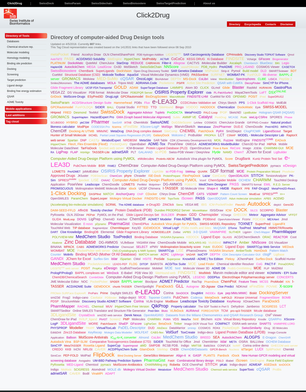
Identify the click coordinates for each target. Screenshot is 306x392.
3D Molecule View (193, 188)
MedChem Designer (213, 184)
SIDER (100, 107)
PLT (134, 152)
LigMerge (177, 254)
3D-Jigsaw (208, 286)
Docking (11, 68)
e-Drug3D (153, 204)
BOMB (287, 297)
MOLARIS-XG (198, 242)
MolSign (167, 126)
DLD (264, 71)
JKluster (83, 175)
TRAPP (90, 328)
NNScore (172, 67)
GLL (180, 286)
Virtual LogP (171, 228)
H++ (283, 194)
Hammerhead (123, 102)
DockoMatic (76, 63)
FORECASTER (210, 310)
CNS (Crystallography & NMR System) (134, 250)
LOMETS (59, 171)
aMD (143, 345)
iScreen (187, 198)
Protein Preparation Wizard (264, 171)
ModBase (172, 301)
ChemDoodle (254, 126)
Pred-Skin (154, 310)
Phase (289, 117)
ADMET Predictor (175, 281)
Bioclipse (151, 281)
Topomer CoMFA (160, 297)
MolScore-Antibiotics (128, 364)
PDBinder (111, 297)
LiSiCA (273, 79)
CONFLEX (224, 345)
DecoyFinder (253, 83)
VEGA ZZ (58, 92)
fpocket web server (112, 148)
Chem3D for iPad (253, 144)
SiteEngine (115, 59)
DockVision (124, 71)
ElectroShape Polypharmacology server (248, 277)
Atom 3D (192, 87)
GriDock (56, 96)
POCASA (259, 219)
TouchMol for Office (179, 341)
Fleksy (230, 259)
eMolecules (146, 158)
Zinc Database (80, 242)
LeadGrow (105, 67)
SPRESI (67, 180)
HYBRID (73, 122)
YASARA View (146, 242)
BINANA (56, 247)
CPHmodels (235, 54)
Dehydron (238, 306)
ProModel (277, 281)
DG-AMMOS (173, 184)
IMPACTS (286, 126)
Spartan (73, 140)
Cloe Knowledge (71, 232)
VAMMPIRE (218, 232)
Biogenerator (280, 59)
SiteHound (166, 107)
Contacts (270, 24)
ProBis (277, 369)
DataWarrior (177, 328)
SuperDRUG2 (276, 96)
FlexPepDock (192, 175)
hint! (178, 268)
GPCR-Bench (218, 349)
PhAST (103, 319)
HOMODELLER (161, 232)
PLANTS (210, 355)
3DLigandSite (64, 314)
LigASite (158, 171)
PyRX (220, 131)
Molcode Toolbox (114, 74)
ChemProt (229, 281)
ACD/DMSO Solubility (91, 59)
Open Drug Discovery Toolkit (151, 71)
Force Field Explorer (280, 360)
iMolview (89, 79)
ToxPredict (123, 237)
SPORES (276, 117)
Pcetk (244, 117)
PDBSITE (191, 184)
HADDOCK (208, 107)
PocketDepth (231, 328)
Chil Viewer (274, 315)
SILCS (254, 210)
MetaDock (212, 297)
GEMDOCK (102, 286)
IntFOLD (227, 297)
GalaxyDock (161, 135)
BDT (294, 71)
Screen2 (116, 319)
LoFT (263, 92)
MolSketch (131, 67)
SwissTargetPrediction (248, 165)
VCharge (226, 215)
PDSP (55, 301)
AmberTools (244, 250)
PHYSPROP (59, 328)
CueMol (57, 74)
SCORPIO (267, 210)
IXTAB (128, 122)
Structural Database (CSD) (83, 74)
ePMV (154, 247)
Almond (144, 337)
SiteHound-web (165, 273)
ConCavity (219, 175)
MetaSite (145, 140)
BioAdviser (162, 79)
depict (278, 204)
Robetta (175, 364)
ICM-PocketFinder (221, 204)
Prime (104, 293)
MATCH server (149, 254)
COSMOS (210, 122)
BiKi (277, 63)
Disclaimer (286, 24)
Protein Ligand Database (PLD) (167, 148)
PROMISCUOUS (62, 188)
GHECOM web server (284, 345)
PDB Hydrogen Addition (150, 54)
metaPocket (60, 54)
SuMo (177, 117)
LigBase (279, 254)
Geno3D (288, 204)
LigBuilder (281, 152)
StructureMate (71, 301)
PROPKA (210, 135)
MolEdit (281, 102)
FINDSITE (235, 58)
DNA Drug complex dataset (144, 131)
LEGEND (199, 277)
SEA (217, 337)
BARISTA (157, 264)
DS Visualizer (77, 92)
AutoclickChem (75, 67)
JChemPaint (245, 259)
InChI (77, 349)
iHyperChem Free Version (132, 306)
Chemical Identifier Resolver (236, 264)
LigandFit (279, 224)
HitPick (272, 144)
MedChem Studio (93, 236)
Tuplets (160, 112)
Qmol (291, 54)
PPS (242, 102)
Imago (247, 148)
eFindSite (131, 126)
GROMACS (72, 79)
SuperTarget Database (154, 87)
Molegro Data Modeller (118, 332)
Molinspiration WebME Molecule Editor (101, 188)
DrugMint (197, 293)
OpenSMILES (60, 198)
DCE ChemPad (193, 364)
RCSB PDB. (171, 345)
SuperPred (263, 224)
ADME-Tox (157, 144)
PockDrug (221, 117)
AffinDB (83, 210)
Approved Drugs (63, 175)
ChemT (239, 152)
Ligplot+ (248, 232)
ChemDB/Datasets (194, 349)
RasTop (197, 281)
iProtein (182, 214)
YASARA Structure (222, 250)
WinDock (113, 273)
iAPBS (187, 232)
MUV (109, 306)
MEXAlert (273, 219)
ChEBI (175, 349)
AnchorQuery (126, 194)
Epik (258, 107)
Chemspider (209, 215)
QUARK (203, 171)
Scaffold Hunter (285, 259)
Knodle (262, 319)
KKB (68, 349)
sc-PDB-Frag (175, 171)
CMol (137, 259)
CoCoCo (178, 59)
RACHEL (83, 306)
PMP (126, 319)
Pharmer (100, 122)
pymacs (276, 165)
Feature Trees (248, 281)
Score (229, 158)
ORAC (267, 237)
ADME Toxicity (15, 102)
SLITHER (235, 232)
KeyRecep (234, 301)
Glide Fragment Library (67, 87)
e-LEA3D (165, 101)
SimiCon (56, 355)
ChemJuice (107, 63)
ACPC (165, 254)
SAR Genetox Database (187, 71)
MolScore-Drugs (75, 96)
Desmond (80, 112)
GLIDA (57, 219)
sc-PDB (161, 152)
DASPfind (95, 194)
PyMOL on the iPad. (111, 214)
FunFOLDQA (84, 107)
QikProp (161, 306)
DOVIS (82, 219)
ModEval (255, 194)
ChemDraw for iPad (64, 319)
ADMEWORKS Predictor (103, 247)
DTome (233, 228)
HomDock (261, 250)
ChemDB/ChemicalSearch (70, 277)
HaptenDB (57, 67)
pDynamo (101, 224)
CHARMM (262, 180)
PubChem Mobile (85, 165)
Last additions (15, 115)
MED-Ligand (75, 364)
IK (189, 355)
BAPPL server (133, 281)
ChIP (140, 194)
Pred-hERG (272, 126)
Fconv (246, 219)
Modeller (76, 328)
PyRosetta (58, 214)
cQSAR (127, 78)
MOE (290, 148)
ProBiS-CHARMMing (240, 268)
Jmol (197, 341)
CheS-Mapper (262, 232)
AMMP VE (190, 117)
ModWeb (205, 273)
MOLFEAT (142, 332)
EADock (281, 140)
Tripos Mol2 (126, 83)
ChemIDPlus (141, 224)
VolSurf (172, 332)
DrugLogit (112, 96)
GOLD (121, 87)
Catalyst (205, 117)
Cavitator (97, 297)
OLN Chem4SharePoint (119, 54)
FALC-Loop (211, 112)
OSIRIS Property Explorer (180, 92)
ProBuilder (195, 135)
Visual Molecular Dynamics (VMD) (165, 74)
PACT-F (271, 264)
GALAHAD (145, 152)
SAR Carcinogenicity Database (204, 54)
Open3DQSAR (217, 198)
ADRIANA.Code (147, 83)
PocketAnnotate (99, 264)
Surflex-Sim (102, 259)
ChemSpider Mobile (222, 180)
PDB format (97, 92)
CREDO (58, 349)
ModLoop (69, 219)
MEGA (91, 67)
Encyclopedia (253, 24)
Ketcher (122, 219)
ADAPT (110, 373)
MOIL (218, 140)
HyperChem (132, 59)
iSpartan (126, 259)
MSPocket (212, 71)
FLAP (74, 152)
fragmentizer (101, 228)
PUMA (167, 319)
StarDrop (122, 63)
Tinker (178, 323)
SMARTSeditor (61, 310)
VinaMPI (98, 373)
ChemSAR (285, 337)
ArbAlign (85, 152)
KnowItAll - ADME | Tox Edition (203, 259)
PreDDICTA (175, 112)
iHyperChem (59, 144)
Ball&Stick (210, 345)
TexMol (94, 112)
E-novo (88, 224)
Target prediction (16, 80)
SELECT (142, 247)
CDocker (152, 194)
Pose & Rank (220, 148)
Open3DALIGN (239, 175)
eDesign (289, 166)
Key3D (137, 228)
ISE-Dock (155, 175)
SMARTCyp (166, 250)
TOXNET (246, 224)
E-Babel (127, 273)
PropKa (97, 268)
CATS (201, 194)
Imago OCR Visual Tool (199, 323)
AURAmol (193, 310)
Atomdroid (99, 369)
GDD (193, 214)
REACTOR (281, 237)
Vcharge (252, 59)
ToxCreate (188, 332)
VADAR (191, 254)
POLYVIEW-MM (63, 237)
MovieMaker (200, 210)
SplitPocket (274, 349)
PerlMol (142, 184)
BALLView (257, 341)
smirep (192, 328)
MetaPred (260, 228)
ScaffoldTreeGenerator (135, 268)
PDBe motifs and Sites (196, 228)
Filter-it (167, 63)
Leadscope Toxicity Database (202, 301)
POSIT (253, 96)
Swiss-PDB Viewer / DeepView (190, 152)
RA (53, 152)
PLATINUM (58, 63)
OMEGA (191, 144)
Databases (13, 41)
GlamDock (147, 349)
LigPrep (62, 152)
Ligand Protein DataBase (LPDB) (240, 332)
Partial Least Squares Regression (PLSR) (126, 135)
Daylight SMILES (122, 293)
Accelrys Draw (92, 54)
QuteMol (92, 63)
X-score (286, 286)
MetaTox (186, 319)
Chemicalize (227, 107)
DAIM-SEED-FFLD (63, 210)
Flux (147, 102)
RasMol (252, 87)
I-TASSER (171, 188)
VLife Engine (155, 301)
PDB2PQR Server (141, 92)
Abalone (57, 242)
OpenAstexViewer (229, 219)
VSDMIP (213, 194)
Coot (293, 237)
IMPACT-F (230, 242)
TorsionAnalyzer (277, 175)
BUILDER (168, 214)
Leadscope (92, 184)
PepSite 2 (286, 79)
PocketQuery (119, 144)
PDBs (138, 102)
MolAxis (66, 369)
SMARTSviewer (279, 71)
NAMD (228, 152)
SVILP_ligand (88, 319)
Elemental (108, 232)
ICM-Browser (135, 148)
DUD (151, 328)
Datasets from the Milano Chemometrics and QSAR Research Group (215, 315)
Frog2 (66, 297)
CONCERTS (285, 277)
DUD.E (239, 126)
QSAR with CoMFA (230, 83)
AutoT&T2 (57, 59)
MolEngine (243, 140)
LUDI (259, 349)
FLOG (133, 264)
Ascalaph (236, 63)
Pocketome (167, 83)
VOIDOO (192, 107)
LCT (221, 135)
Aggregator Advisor (140, 112)
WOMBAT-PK (236, 74)
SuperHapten (80, 117)
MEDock (288, 247)
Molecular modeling (18, 52)
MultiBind (214, 242)
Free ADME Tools (187, 219)
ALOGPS (252, 337)
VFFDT (292, 214)
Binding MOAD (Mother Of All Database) (106, 254)
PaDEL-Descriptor (132, 328)
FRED (67, 112)
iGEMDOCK (152, 228)
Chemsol (98, 306)
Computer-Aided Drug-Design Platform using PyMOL (93, 159)
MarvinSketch (185, 126)
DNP (83, 140)
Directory (234, 24)
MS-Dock (190, 79)
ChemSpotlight (144, 286)
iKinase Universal (246, 297)
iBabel (230, 360)
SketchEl (235, 112)
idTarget (247, 349)
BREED (205, 337)
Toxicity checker (102, 210)
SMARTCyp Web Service (264, 247)
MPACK (69, 247)
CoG (259, 264)
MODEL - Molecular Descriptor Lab (261, 135)
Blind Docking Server (130, 355)
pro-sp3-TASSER (241, 310)
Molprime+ (155, 184)
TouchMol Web (61, 228)
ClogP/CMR (252, 131)
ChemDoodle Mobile (172, 242)
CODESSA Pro (100, 126)
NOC (85, 281)
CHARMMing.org (156, 364)
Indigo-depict (128, 297)
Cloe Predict (225, 286)
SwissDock (113, 112)
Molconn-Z (179, 135)
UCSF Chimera (150, 188)
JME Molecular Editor (65, 281)
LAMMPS (177, 87)
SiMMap (190, 171)
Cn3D (118, 67)
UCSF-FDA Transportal (99, 87)
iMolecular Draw (118, 92)
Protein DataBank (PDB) (134, 210)
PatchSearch (109, 323)
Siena (179, 204)
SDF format (222, 171)
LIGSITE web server (65, 268)
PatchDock (206, 131)
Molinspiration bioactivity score (181, 247)
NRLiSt (88, 349)
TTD (154, 107)
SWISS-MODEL (275, 107)
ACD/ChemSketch (247, 237)
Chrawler (140, 175)
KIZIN (218, 319)
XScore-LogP (150, 126)
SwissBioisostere (64, 71)
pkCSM (85, 122)
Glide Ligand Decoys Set (143, 214)
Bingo (180, 107)
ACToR (165, 59)
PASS (69, 59)
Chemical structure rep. (20, 46)
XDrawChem (252, 301)
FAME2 (112, 165)
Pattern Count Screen (234, 194)
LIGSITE (174, 54)
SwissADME (160, 122)
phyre (128, 175)
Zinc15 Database (75, 332)
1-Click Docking (69, 193)
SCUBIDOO (58, 122)
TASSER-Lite (101, 152)
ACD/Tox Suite (176, 264)
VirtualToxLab (106, 328)
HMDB (225, 188)
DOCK (241, 209)
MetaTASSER (73, 345)
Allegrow (179, 63)
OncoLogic (145, 79)
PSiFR (181, 83)
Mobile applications (19, 108)
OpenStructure (200, 148)
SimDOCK (183, 293)
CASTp (94, 140)
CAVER (100, 349)
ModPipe (83, 126)
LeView (198, 122)
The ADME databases (90, 83)
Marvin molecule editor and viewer (239, 273)
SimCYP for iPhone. (276, 83)
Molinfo (69, 254)
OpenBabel (138, 144)
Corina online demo (256, 345)
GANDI (57, 258)
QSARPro (275, 319)
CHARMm (154, 319)
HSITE (147, 259)
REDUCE (137, 63)
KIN (288, 281)
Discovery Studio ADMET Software (107, 301)
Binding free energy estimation (24, 91)
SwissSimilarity (252, 328)
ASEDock (271, 364)
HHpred (56, 112)
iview (214, 79)
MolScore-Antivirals (94, 337)
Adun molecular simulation (245, 198)
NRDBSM (130, 140)
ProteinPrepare (172, 175)
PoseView (176, 144)
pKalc (224, 364)
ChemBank (86, 71)
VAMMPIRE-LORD (284, 323)
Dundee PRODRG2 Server (172, 210)
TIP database (81, 228)
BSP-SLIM (81, 341)
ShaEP (124, 323)
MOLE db (115, 369)
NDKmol (242, 286)
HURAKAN (265, 87)
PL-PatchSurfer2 (223, 92)
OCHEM (245, 180)
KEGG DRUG (196, 59)
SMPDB (155, 345)
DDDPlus (214, 277)
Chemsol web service (224, 369)
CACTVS (193, 63)
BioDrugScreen (157, 96)
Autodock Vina (61, 341)
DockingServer (274, 292)
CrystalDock (87, 315)
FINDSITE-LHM (198, 96)
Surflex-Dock (264, 259)
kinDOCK (285, 364)
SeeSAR (117, 122)
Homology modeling (18, 57)
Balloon (71, 337)
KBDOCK (193, 237)
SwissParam (60, 102)
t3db (209, 92)
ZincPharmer (222, 126)
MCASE (233, 117)
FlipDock (104, 354)
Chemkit (289, 349)
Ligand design (15, 85)
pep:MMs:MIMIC (236, 293)
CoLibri (204, 79)
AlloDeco (162, 328)
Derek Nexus (133, 315)
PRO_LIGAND (245, 67)
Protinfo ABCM (165, 158)
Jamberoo (253, 306)
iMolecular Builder (215, 63)
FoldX (171, 360)
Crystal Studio (125, 107)
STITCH (257, 175)
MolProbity (149, 59)
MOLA (111, 83)
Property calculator (184, 306)
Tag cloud (12, 121)
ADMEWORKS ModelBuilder (219, 144)
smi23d (56, 297)
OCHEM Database (279, 341)
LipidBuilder (250, 112)
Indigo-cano (81, 297)
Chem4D (109, 219)
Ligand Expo (211, 237)
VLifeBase (127, 242)
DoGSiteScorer (181, 122)
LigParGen (150, 323)
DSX (278, 92)
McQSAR (220, 228)
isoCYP (203, 254)
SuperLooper (99, 198)
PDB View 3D (144, 273)
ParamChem (80, 198)
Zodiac (177, 232)
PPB (247, 188)
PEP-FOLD (71, 355)
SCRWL (111, 204)
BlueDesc (267, 63)
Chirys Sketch (227, 102)
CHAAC (106, 180)
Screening (12, 74)
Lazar (207, 175)
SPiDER (115, 281)
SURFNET (218, 74)
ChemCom (116, 175)
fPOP (224, 112)
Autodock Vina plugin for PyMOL (200, 158)
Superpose (174, 259)
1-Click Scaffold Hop (261, 102)
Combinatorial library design (195, 360)
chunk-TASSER (123, 286)
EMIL (268, 184)
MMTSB (196, 345)
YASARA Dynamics (172, 237)
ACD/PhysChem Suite (123, 349)
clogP (267, 254)
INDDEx (210, 293)
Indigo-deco (206, 332)
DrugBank (243, 158)
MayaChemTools (246, 92)
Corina (168, 293)
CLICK (205, 87)
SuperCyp (114, 345)
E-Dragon (269, 337)
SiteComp (171, 131)
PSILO (220, 360)
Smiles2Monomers (61, 83)
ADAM (134, 87)
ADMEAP (255, 364)
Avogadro (85, 360)
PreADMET (74, 171)
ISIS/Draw (217, 210)
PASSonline (200, 74)
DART (55, 232)
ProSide (160, 259)
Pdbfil (207, 247)
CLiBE (262, 79)
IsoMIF (237, 345)
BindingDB (91, 232)
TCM (225, 310)
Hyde (216, 152)
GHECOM (240, 214)
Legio (286, 63)
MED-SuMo (108, 78)
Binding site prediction (19, 63)
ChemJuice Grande (232, 122)
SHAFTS (265, 323)
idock (133, 188)
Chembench (251, 63)
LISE (95, 180)
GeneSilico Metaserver (159, 355)
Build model (251, 71)
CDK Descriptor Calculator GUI (241, 254)
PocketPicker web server (94, 250)
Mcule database (265, 310)
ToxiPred (245, 228)
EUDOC (218, 247)
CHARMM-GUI (274, 148)
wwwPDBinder (190, 67)
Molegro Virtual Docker (126, 198)
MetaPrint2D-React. (284, 188)
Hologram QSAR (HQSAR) (277, 112)
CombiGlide (97, 277)
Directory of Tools (17, 35)
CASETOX (289, 67)
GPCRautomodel (132, 96)
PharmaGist (119, 223)
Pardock (223, 355)
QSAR (10, 96)
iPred (263, 96)
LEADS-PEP (120, 264)
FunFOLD (254, 74)
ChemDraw (128, 165)
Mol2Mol (278, 268)
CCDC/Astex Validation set (198, 102)
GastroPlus (283, 88)
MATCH (109, 194)
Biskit (254, 293)
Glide (226, 87)
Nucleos (234, 349)
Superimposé (131, 345)
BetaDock (165, 323)
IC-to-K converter (123, 337)
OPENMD (240, 96)
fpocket (84, 180)
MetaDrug (117, 131)
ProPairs (93, 293)
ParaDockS (165, 286)
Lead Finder (206, 264)
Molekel (157, 268)
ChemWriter (210, 341)
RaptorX (237, 188)
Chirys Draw (168, 194)
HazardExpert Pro (102, 117)
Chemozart (128, 247)
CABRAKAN (153, 63)
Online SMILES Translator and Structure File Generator (109, 310)
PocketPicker (99, 281)
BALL (111, 107)
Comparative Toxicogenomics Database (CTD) (121, 341)
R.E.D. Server (282, 184)
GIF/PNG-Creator (258, 122)
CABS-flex (157, 332)
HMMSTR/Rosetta (280, 228)
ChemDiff (59, 131)
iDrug (267, 328)
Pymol (236, 71)
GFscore (265, 59)
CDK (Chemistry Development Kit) (191, 140)
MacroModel (178, 96)
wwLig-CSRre (258, 117)
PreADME (226, 67)
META (233, 341)
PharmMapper (284, 232)
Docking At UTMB (82, 131)
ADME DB (219, 268)
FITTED (143, 107)
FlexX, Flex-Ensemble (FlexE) (88, 144)
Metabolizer (165, 369)
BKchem (207, 319)
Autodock (260, 204)
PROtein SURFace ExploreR (69, 293)
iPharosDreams (196, 250)
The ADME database (132, 204)
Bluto (165, 310)
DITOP (144, 264)
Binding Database (147, 237)
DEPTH (176, 79)
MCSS (264, 281)
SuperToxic (247, 369)
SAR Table (160, 140)
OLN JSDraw (76, 214)
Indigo (185, 345)
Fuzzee (229, 140)
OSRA (244, 341)
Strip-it (225, 71)
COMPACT (223, 323)
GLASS (228, 237)
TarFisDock (89, 148)
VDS (176, 319)
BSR (102, 165)
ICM (229, 210)
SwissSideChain (151, 67)
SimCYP (57, 345)
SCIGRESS (270, 306)
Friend (75, 54)
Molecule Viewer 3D (196, 268)
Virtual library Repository (240, 319)
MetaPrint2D (193, 112)
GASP (197, 355)
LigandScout (272, 131)
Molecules (139, 319)
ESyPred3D (96, 96)
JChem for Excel (259, 152)
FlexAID (240, 204)
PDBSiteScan (99, 175)
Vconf (203, 180)
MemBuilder (226, 79)
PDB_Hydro (209, 67)
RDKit (217, 328)
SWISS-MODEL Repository (218, 224)
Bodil (86, 373)
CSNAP (231, 135)
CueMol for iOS (221, 96)
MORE (94, 323)
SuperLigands (105, 71)
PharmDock (212, 281)
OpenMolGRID (154, 315)
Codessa (197, 297)
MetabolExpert (112, 140)
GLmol (216, 87)
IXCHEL (93, 135)
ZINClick (169, 204)
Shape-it (213, 188)
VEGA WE (192, 204)
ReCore (235, 148)
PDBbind (209, 219)
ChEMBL (188, 131)
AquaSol (133, 74)
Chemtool (92, 364)
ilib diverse (270, 74)
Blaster (238, 87)
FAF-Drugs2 (261, 188)
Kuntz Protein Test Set (268, 158)
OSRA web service (245, 323)
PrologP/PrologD (62, 273)
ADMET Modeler (160, 219)
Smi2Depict (234, 131)
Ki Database (215, 59)
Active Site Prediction (201, 83)
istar (115, 259)
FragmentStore (270, 297)
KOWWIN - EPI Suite (282, 273)
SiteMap (163, 349)
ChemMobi (141, 122)
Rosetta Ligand (95, 345)
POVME (272, 286)
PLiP (267, 268)
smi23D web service (110, 315)
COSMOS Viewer (268, 67)
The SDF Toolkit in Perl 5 (214, 306)
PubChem (181, 297)
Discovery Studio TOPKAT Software (265, 54)
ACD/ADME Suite (79, 286)
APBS (268, 198)
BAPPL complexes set (90, 273)
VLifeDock (177, 310)
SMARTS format (251, 184)
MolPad (86, 355)
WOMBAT (58, 250)
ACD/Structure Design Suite (92, 102)
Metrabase (205, 126)
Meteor (254, 214)
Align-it (181, 355)
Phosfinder (288, 171)
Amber (244, 242)
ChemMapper (120, 228)
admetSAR (120, 152)
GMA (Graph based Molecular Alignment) (143, 117)
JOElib (257, 148)
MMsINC (103, 131)
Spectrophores (246, 79)
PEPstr (91, 214)
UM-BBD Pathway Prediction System (117, 360)
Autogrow (193, 286)
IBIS (204, 204)
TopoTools (174, 198)
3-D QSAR (200, 232)
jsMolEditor (91, 171)
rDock (236, 355)
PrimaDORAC (286, 264)
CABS (80, 247)
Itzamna (117, 126)
